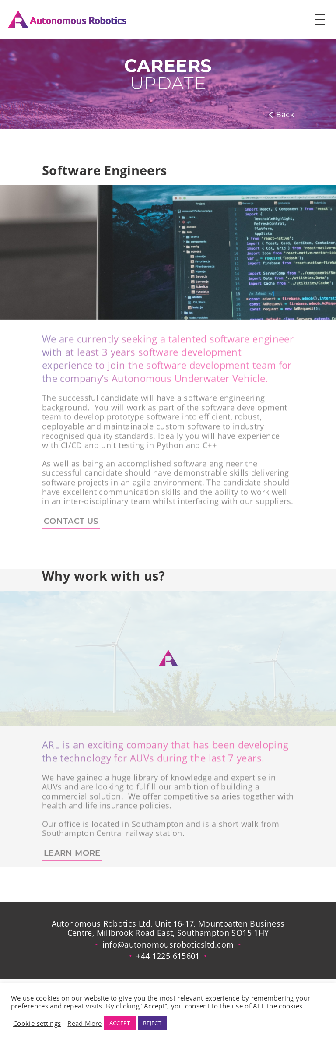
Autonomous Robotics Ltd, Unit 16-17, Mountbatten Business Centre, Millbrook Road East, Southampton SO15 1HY (168, 928)
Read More (84, 1023)
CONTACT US (71, 525)
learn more (72, 858)
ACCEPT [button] (119, 1023)
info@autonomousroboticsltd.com (168, 944)
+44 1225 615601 (168, 956)
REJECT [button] (152, 1023)
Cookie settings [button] (37, 1023)
